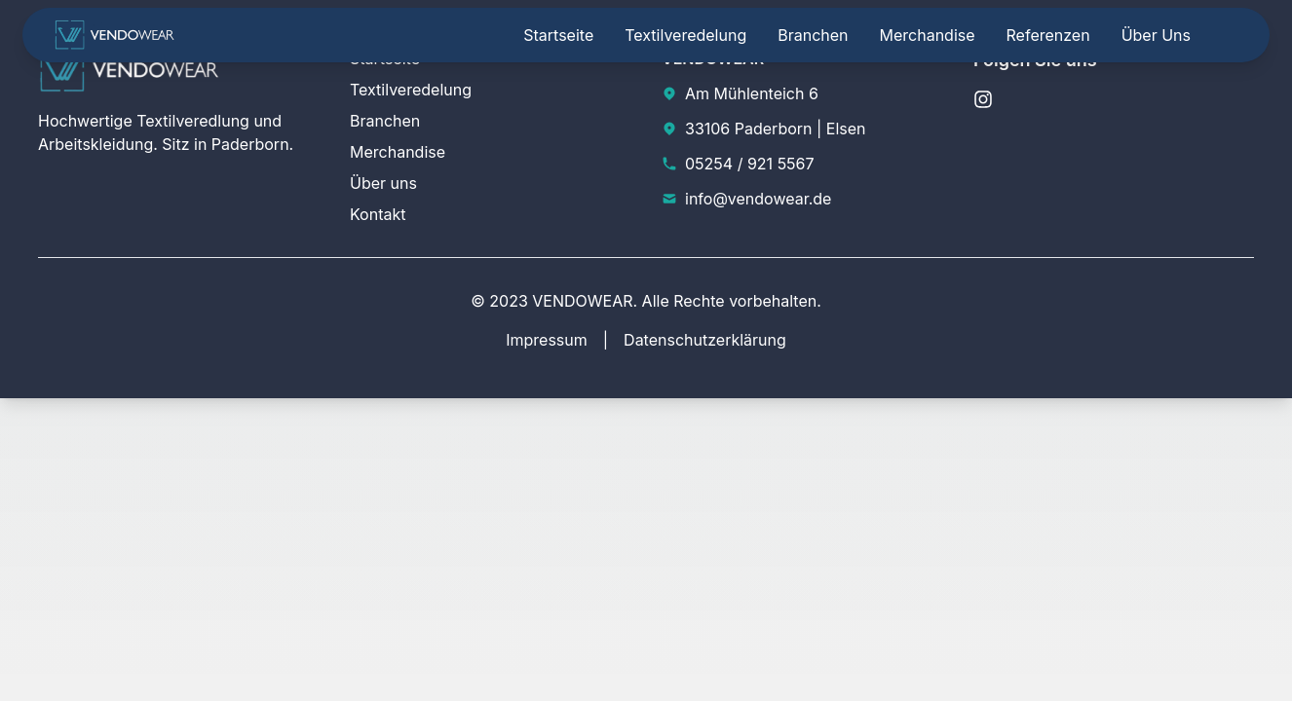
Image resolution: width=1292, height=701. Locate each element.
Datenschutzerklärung (705, 340)
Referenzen (1048, 35)
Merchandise (927, 35)
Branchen (813, 35)
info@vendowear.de (758, 198)
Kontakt (377, 214)
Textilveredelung (685, 35)
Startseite (558, 35)
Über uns (1156, 35)
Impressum (547, 340)
